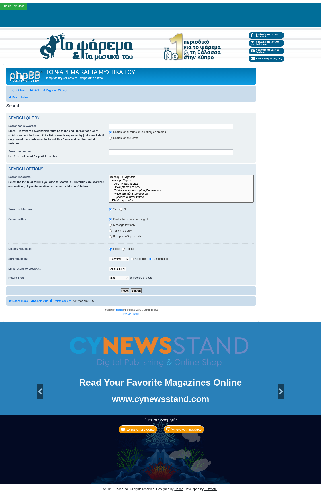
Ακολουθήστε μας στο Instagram (265, 43)
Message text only (122, 225)
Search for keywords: (22, 126)
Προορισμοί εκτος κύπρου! (181, 197)
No (123, 209)
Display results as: (20, 248)
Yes (113, 209)
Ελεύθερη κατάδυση (181, 200)
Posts (114, 248)
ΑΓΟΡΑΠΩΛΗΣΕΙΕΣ (181, 184)
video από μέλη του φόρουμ (181, 194)
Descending (158, 258)
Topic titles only (120, 230)
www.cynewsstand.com (160, 399)
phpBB (119, 310)
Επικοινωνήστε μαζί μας (266, 59)
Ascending (139, 258)
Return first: (16, 277)
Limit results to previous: (24, 268)
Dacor (178, 489)
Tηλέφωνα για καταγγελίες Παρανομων (181, 190)
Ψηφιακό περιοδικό (184, 429)
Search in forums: (19, 177)
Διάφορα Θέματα (181, 180)
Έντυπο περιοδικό (138, 429)
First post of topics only (125, 236)
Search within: (17, 219)
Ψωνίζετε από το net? (181, 187)
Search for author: (20, 151)
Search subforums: (20, 209)
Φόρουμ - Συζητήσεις (181, 177)
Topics (128, 248)
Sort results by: (18, 258)
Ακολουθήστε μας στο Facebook (265, 35)
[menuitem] (34, 90)
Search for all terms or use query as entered (137, 132)
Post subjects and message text (130, 219)
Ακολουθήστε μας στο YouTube (265, 51)
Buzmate (210, 489)
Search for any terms (123, 138)
